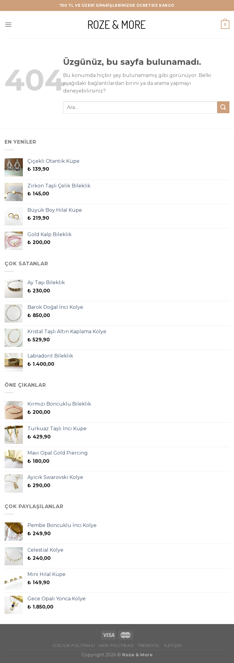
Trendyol (149, 645)
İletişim (173, 645)
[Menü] (8, 24)
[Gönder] (223, 107)
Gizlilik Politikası (73, 645)
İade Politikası (116, 645)
